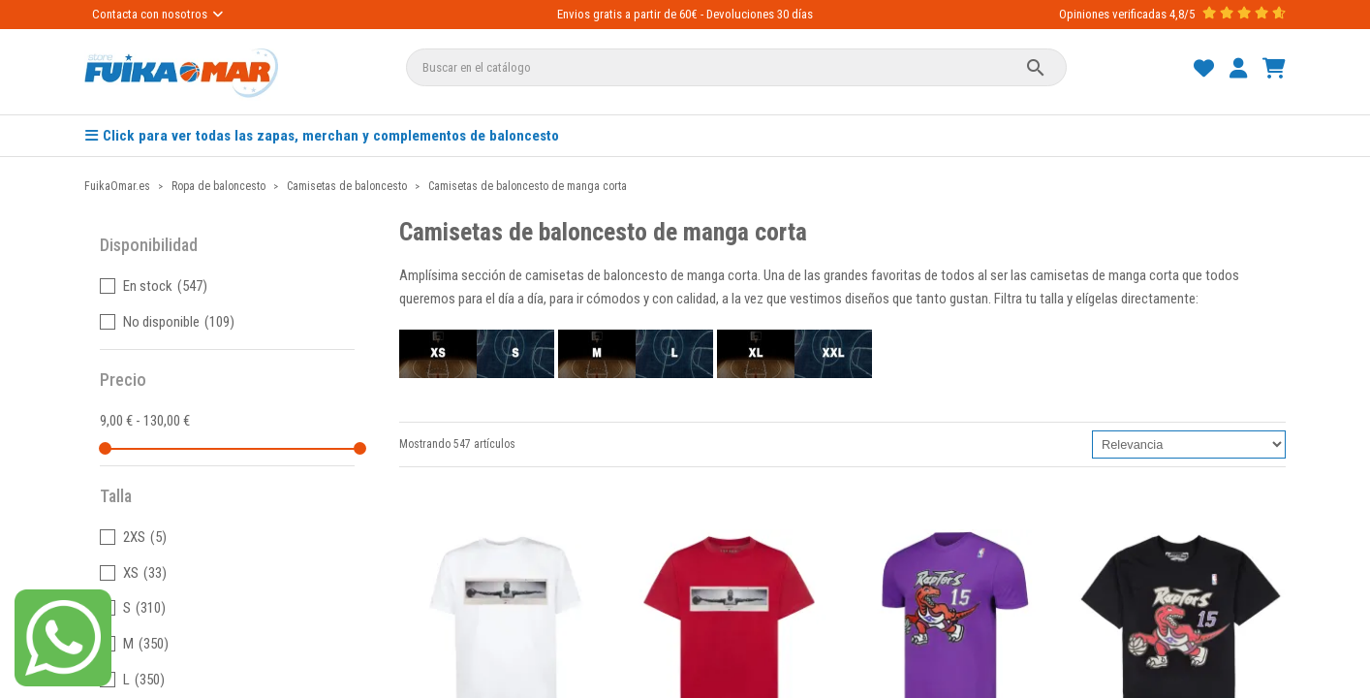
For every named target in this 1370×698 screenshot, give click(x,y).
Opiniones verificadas (1113, 14)
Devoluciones (740, 14)
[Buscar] (736, 67)
